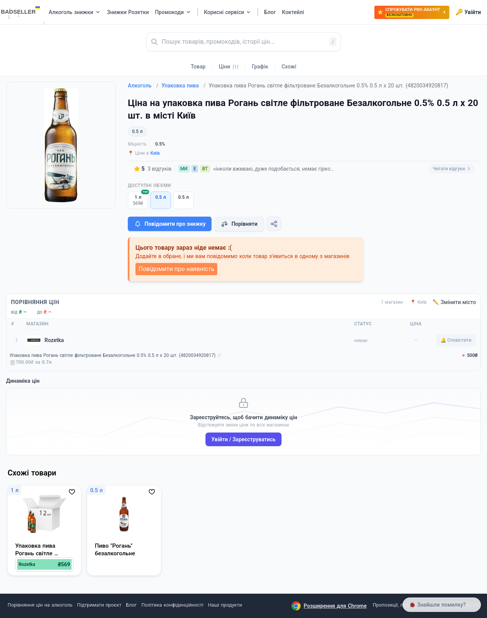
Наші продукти (225, 605)
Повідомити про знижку (169, 224)
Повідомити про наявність (176, 269)
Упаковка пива (183, 85)
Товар (198, 66)
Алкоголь (143, 85)
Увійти (468, 12)
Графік (260, 66)
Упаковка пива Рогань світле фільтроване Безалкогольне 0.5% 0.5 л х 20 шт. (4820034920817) (112, 355)
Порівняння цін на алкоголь (40, 605)
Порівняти (239, 224)
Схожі (289, 66)
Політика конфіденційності (173, 605)
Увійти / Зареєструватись (244, 439)
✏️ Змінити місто (454, 302)
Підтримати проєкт (99, 605)
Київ (155, 153)
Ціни (229, 66)
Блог (131, 605)
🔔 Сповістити (456, 340)
